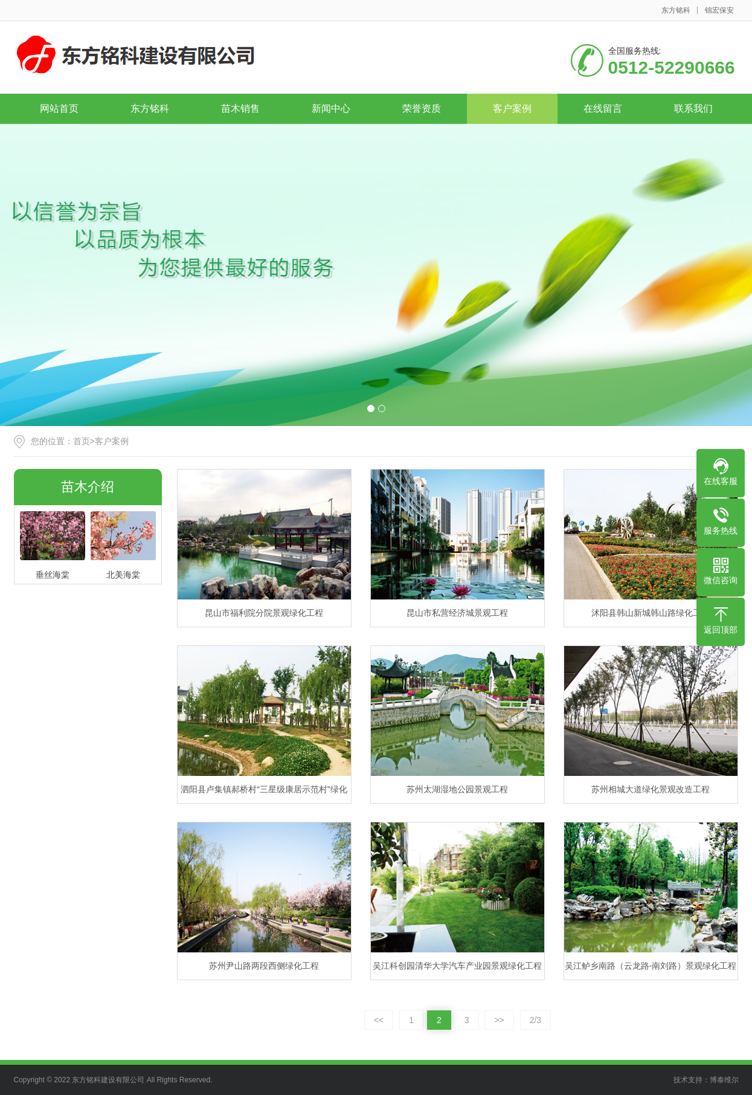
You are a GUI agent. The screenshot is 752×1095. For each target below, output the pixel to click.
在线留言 (602, 108)
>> (499, 1020)
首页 (81, 441)
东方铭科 (675, 10)
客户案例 (512, 108)
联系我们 (693, 108)
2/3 (535, 1020)
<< (379, 1020)
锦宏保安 (719, 10)
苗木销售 (240, 108)
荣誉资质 (421, 108)
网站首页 (59, 108)
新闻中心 (331, 108)
